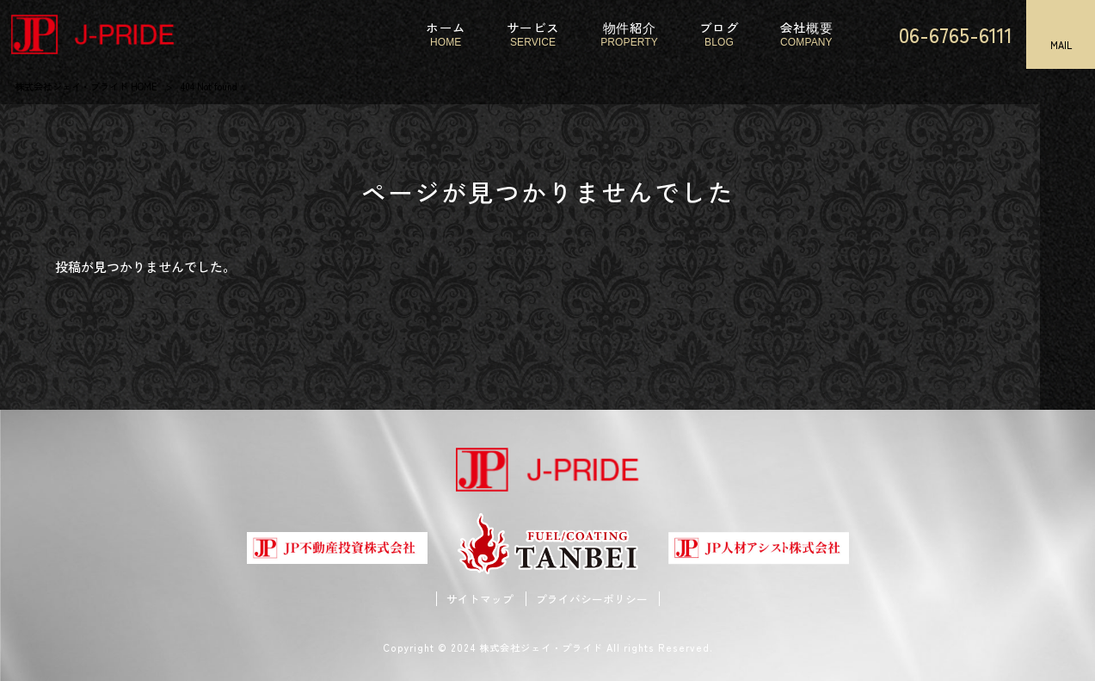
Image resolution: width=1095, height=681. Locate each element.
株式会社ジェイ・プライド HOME (86, 86)
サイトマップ (480, 599)
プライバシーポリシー (592, 599)
